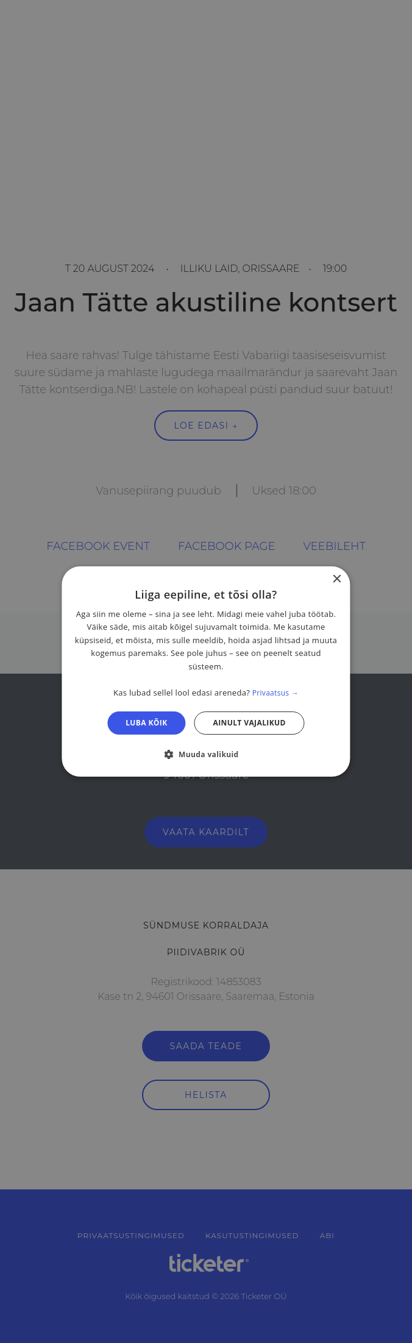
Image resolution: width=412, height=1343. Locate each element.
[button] (205, 754)
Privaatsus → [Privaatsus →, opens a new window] (275, 693)
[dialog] (206, 671)
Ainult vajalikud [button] (249, 723)
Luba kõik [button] (146, 723)
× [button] (336, 579)
